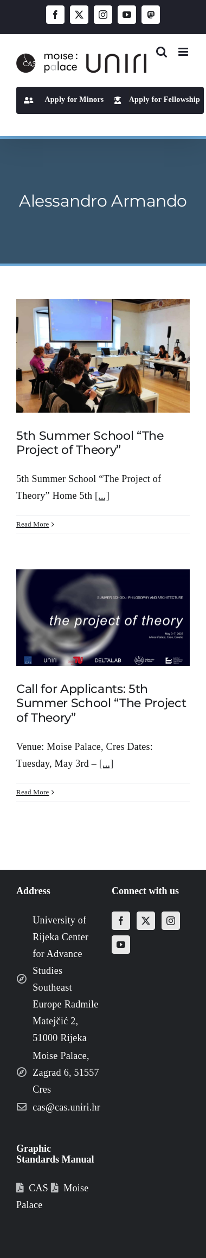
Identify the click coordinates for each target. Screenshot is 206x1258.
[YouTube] (121, 944)
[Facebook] (121, 921)
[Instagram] (171, 921)
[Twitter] (146, 921)
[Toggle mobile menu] (184, 51)
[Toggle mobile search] (161, 51)
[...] (102, 495)
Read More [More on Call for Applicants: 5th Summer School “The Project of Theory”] (32, 792)
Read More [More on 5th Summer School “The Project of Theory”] (32, 524)
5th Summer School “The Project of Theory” (90, 442)
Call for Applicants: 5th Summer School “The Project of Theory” (101, 703)
